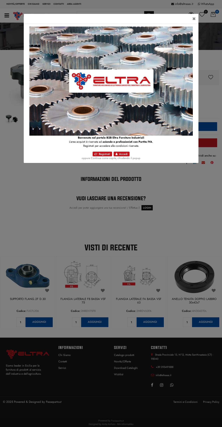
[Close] (194, 19)
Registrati (102, 154)
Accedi (122, 154)
